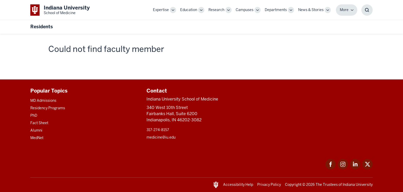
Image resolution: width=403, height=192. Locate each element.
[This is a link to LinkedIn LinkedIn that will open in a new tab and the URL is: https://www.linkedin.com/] (355, 168)
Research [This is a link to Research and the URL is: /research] (216, 9)
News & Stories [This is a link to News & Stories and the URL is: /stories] (311, 9)
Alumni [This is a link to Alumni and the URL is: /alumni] (36, 130)
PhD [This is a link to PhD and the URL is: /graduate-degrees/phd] (33, 115)
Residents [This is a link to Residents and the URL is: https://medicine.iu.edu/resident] (41, 27)
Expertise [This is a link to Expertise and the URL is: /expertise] (161, 9)
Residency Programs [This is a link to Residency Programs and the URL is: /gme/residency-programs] (47, 108)
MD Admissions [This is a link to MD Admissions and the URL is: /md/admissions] (43, 100)
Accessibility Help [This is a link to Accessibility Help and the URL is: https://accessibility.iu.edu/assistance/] (238, 184)
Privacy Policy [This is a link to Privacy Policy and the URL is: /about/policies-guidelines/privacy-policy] (269, 184)
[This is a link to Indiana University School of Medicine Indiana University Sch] (60, 10)
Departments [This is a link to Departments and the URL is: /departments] (276, 9)
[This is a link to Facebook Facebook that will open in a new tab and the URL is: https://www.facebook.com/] (330, 168)
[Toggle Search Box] (367, 10)
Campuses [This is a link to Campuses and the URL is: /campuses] (244, 9)
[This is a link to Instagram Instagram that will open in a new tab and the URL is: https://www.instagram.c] (343, 168)
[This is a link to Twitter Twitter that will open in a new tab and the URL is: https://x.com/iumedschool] (367, 168)
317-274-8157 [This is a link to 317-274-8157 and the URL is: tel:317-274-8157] (157, 129)
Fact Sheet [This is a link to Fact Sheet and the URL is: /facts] (39, 123)
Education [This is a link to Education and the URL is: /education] (188, 9)
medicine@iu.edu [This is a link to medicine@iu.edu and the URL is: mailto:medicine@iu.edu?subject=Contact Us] (161, 137)
